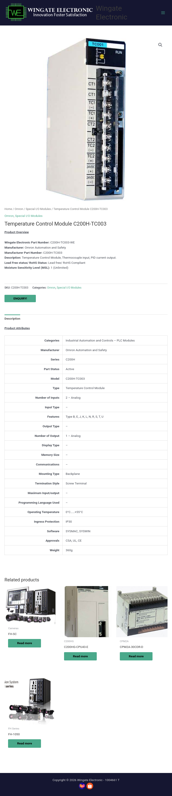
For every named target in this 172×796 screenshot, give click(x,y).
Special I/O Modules (38, 209)
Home (8, 209)
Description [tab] (12, 318)
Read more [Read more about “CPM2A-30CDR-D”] (136, 656)
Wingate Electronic (111, 12)
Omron (19, 209)
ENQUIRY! (20, 298)
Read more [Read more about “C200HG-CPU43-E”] (80, 656)
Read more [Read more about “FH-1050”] (24, 743)
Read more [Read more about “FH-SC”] (24, 643)
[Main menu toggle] (163, 12)
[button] (160, 45)
